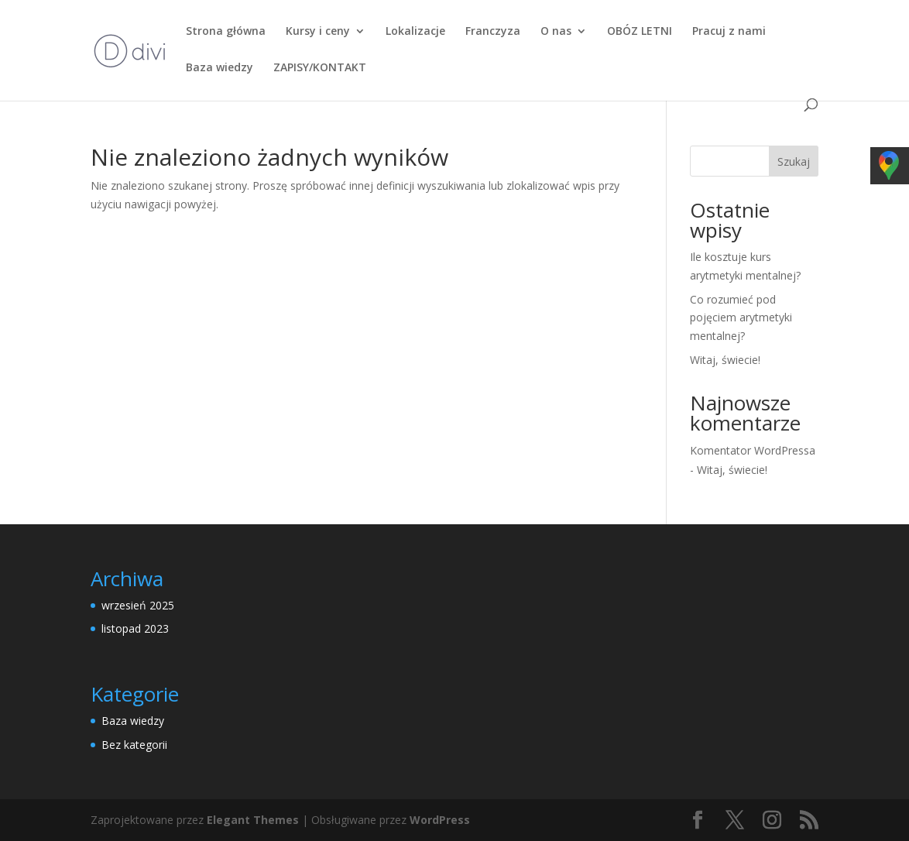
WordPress (440, 819)
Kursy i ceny (318, 32)
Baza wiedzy (219, 68)
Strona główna (226, 32)
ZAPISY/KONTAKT (319, 68)
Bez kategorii (134, 744)
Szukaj (793, 161)
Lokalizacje (415, 32)
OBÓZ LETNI (639, 32)
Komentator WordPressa (752, 450)
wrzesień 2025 (137, 605)
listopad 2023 (135, 628)
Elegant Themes (253, 819)
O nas (555, 32)
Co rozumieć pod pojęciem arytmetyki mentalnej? (741, 318)
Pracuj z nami (729, 32)
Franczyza (492, 32)
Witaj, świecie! (725, 359)
